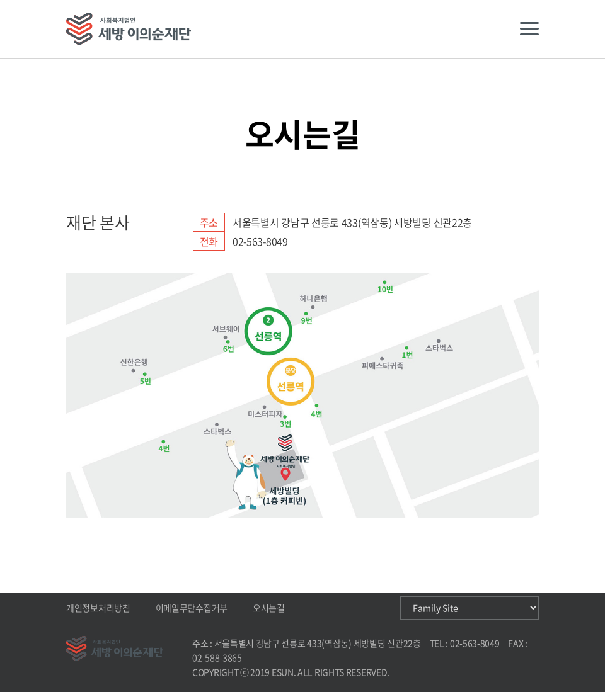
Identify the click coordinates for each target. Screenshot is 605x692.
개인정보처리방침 (98, 607)
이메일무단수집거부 (192, 607)
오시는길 (269, 607)
